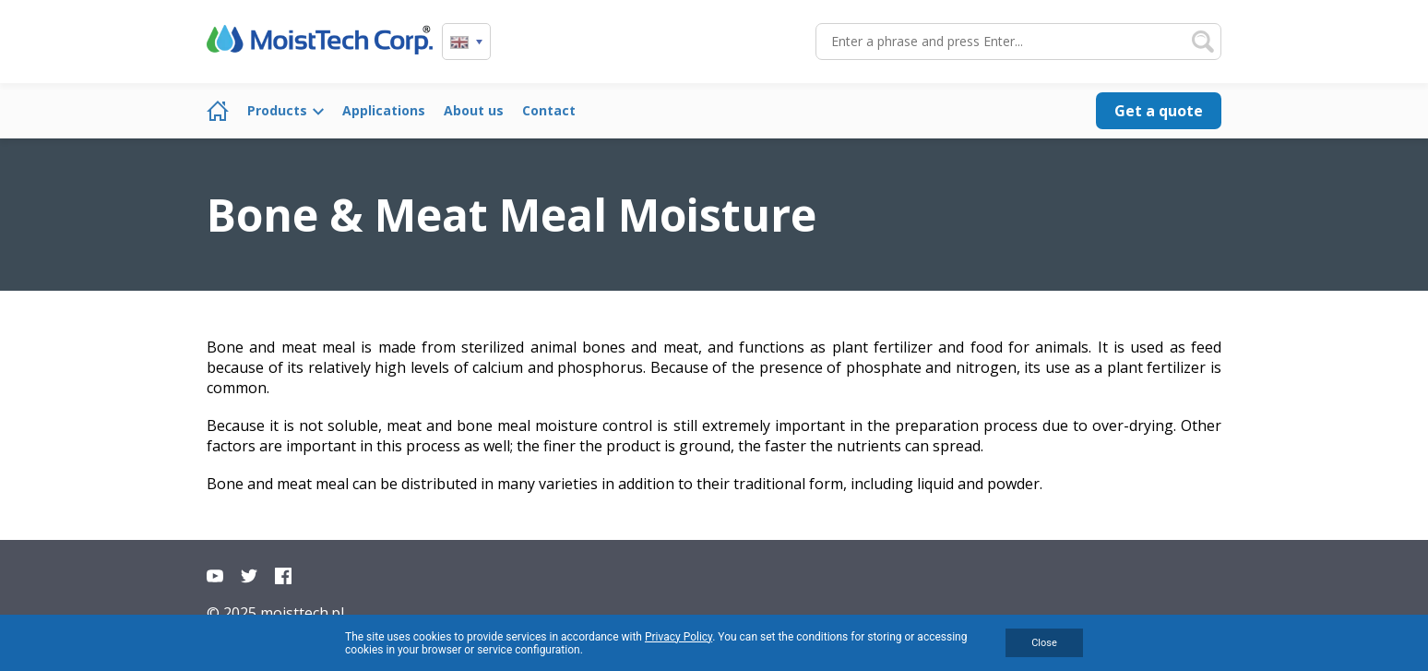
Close (1044, 643)
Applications (383, 110)
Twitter (249, 576)
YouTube (215, 576)
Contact (549, 110)
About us (474, 110)
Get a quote (1158, 111)
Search (1203, 41)
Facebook (283, 576)
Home (218, 110)
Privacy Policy (678, 636)
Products (277, 110)
